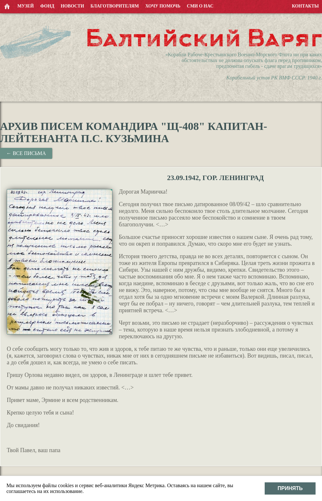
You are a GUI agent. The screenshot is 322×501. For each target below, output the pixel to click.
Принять (290, 488)
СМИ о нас (200, 5)
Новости (72, 5)
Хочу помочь (162, 5)
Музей (25, 5)
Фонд (47, 5)
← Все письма (26, 153)
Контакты (305, 5)
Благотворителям (114, 5)
